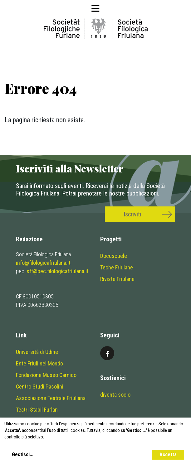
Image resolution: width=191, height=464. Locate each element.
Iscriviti (132, 214)
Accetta (168, 454)
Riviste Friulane (117, 279)
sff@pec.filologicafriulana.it (58, 271)
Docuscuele (113, 256)
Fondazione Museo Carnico (46, 375)
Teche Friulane (116, 267)
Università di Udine (37, 352)
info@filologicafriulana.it (43, 262)
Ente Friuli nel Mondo (39, 363)
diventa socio (115, 394)
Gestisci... (22, 454)
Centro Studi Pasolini (39, 386)
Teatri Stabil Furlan (37, 409)
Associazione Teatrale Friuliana (51, 398)
